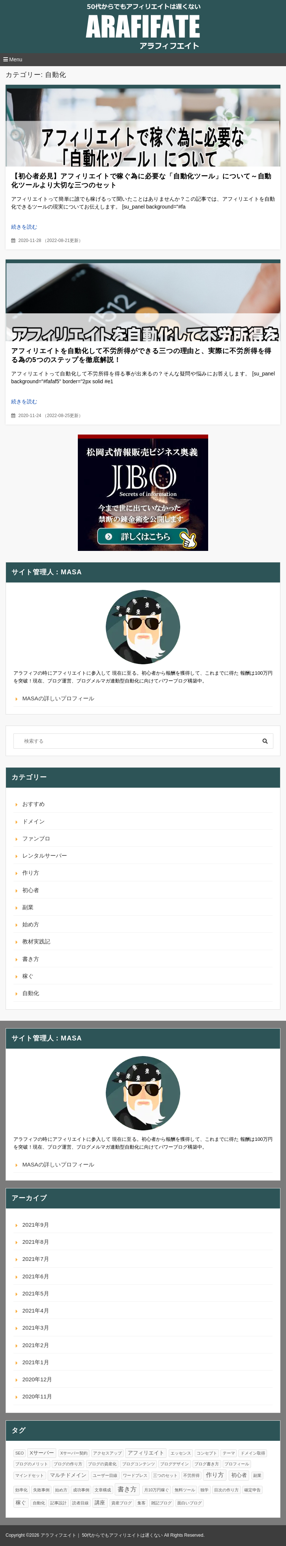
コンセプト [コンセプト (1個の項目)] (207, 1453)
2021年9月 (35, 1224)
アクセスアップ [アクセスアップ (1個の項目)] (107, 1453)
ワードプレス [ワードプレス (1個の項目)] (135, 1475)
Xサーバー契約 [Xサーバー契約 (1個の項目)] (74, 1453)
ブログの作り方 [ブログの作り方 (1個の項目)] (68, 1464)
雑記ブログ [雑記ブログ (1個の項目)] (161, 1503)
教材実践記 (36, 941)
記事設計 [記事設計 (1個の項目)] (58, 1503)
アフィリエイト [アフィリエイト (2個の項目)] (146, 1453)
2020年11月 (37, 1396)
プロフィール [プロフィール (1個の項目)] (237, 1464)
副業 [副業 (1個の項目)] (257, 1475)
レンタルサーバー (44, 855)
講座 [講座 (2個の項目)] (100, 1502)
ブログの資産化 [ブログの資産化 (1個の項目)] (102, 1464)
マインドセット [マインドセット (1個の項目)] (29, 1475)
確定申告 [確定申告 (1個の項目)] (252, 1490)
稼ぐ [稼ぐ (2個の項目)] (21, 1502)
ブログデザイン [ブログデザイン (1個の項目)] (174, 1464)
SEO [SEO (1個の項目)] (19, 1453)
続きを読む (24, 227)
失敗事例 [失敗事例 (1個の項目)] (41, 1490)
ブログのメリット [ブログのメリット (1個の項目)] (31, 1464)
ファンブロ (36, 838)
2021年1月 (35, 1362)
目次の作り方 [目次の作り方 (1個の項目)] (226, 1490)
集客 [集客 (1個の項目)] (141, 1503)
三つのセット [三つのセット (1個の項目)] (165, 1475)
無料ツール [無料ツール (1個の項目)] (185, 1490)
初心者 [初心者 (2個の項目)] (239, 1475)
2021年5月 (35, 1293)
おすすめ (33, 804)
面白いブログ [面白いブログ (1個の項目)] (189, 1503)
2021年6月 (35, 1276)
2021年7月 (35, 1259)
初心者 (30, 890)
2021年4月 (35, 1310)
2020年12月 (37, 1379)
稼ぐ (28, 976)
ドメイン (33, 821)
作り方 (30, 872)
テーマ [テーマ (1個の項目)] (229, 1453)
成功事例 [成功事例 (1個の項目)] (81, 1490)
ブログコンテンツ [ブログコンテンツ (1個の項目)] (138, 1464)
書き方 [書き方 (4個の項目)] (127, 1489)
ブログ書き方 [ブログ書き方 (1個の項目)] (206, 1464)
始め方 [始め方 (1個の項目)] (61, 1490)
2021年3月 (35, 1327)
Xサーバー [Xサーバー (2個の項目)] (42, 1453)
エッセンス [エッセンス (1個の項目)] (181, 1453)
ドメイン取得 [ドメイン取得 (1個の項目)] (253, 1453)
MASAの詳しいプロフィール (58, 698)
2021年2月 (35, 1345)
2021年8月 (35, 1242)
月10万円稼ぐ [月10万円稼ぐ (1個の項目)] (156, 1490)
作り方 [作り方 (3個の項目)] (215, 1475)
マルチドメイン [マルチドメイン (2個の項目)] (68, 1475)
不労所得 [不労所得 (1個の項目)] (191, 1475)
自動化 (30, 993)
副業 (28, 907)
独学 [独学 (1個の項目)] (204, 1490)
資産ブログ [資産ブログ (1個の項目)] (121, 1503)
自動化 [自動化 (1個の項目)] (39, 1503)
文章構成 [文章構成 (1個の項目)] (103, 1490)
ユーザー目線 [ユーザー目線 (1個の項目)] (105, 1475)
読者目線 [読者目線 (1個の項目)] (80, 1503)
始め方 (30, 924)
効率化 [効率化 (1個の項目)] (21, 1490)
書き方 (30, 959)
